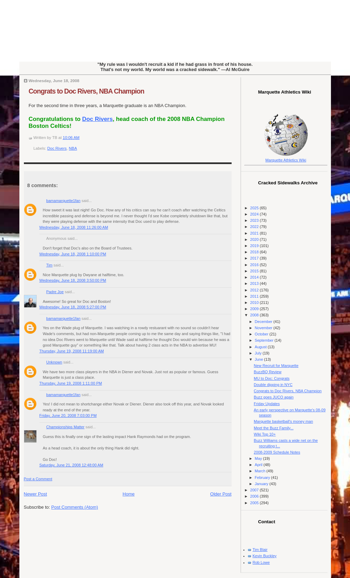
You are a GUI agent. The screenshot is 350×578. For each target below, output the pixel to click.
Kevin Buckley (265, 556)
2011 (255, 296)
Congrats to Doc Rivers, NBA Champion (86, 91)
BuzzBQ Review (267, 372)
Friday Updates (267, 404)
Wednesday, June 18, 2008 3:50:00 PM (72, 280)
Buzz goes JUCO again (274, 397)
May (259, 458)
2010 (255, 302)
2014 (255, 277)
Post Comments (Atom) (74, 507)
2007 (255, 490)
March (261, 471)
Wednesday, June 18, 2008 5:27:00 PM (72, 307)
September (265, 340)
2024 (255, 214)
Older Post (220, 494)
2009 (255, 309)
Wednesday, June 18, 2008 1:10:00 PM (72, 254)
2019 (255, 246)
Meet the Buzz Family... (274, 428)
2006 (255, 496)
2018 (255, 252)
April (259, 465)
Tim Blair (260, 550)
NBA (73, 148)
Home (129, 494)
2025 (255, 208)
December (264, 321)
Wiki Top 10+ (265, 434)
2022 (255, 227)
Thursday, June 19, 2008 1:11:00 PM (70, 383)
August (261, 347)
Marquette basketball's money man (283, 421)
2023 (255, 220)
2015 (255, 271)
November (264, 328)
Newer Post (35, 494)
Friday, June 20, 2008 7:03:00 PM (68, 415)
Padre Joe (55, 292)
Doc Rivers (97, 119)
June (259, 359)
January (262, 484)
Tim (49, 265)
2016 (255, 265)
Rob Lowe (261, 562)
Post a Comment (38, 479)
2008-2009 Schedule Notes (277, 452)
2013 (255, 283)
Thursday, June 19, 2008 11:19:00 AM (71, 351)
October (262, 334)
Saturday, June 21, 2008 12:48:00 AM (71, 465)
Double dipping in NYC (273, 385)
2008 (255, 315)
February (263, 477)
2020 (255, 239)
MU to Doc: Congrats (271, 378)
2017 (255, 258)
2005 (255, 503)
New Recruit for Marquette (276, 366)
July (259, 353)
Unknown (54, 362)
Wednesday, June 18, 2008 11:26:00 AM (73, 227)
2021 (255, 233)
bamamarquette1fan (63, 201)
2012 (255, 290)
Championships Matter (65, 427)
